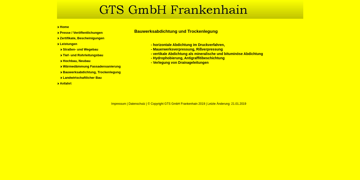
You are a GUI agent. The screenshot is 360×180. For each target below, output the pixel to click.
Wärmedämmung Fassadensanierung (92, 66)
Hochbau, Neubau (77, 61)
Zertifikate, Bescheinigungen (82, 38)
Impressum (118, 104)
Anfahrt (66, 83)
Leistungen (68, 44)
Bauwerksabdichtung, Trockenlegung (92, 72)
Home (64, 27)
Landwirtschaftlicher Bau (82, 78)
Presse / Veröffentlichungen (81, 32)
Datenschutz (136, 104)
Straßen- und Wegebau (80, 49)
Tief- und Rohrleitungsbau (83, 55)
